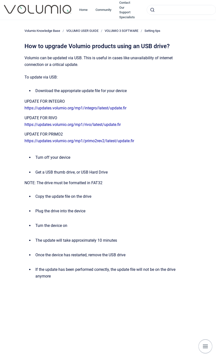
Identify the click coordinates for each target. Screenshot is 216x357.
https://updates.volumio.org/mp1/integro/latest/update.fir (75, 108)
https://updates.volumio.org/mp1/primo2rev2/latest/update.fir (79, 141)
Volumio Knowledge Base (42, 31)
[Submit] (152, 10)
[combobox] (181, 10)
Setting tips (152, 31)
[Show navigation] (205, 346)
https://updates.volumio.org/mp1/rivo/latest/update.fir (72, 124)
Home (83, 10)
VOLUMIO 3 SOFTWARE (121, 31)
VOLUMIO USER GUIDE (82, 31)
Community (103, 10)
